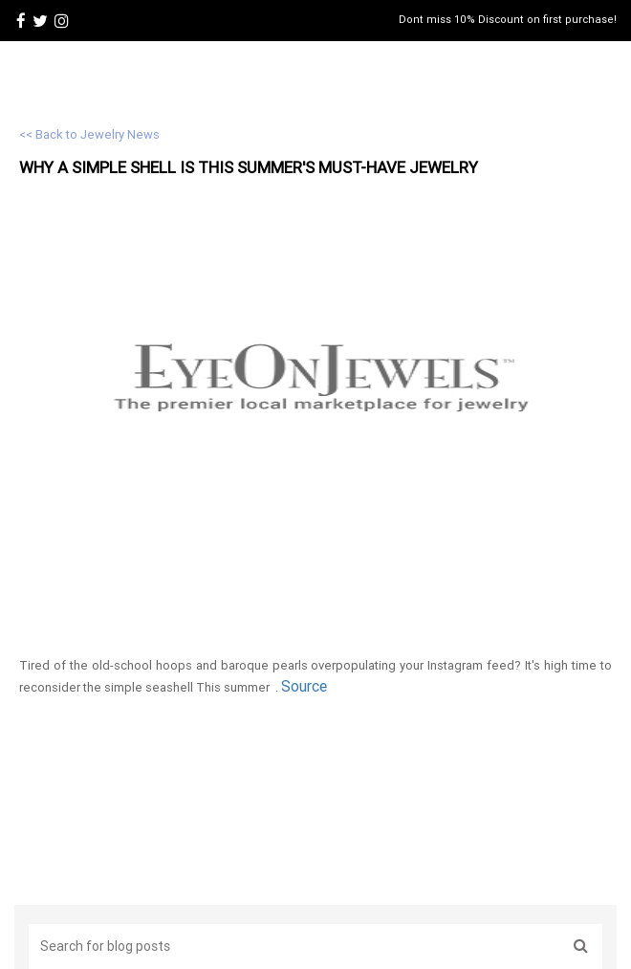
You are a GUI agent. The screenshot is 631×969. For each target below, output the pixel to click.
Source (304, 685)
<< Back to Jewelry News (89, 134)
